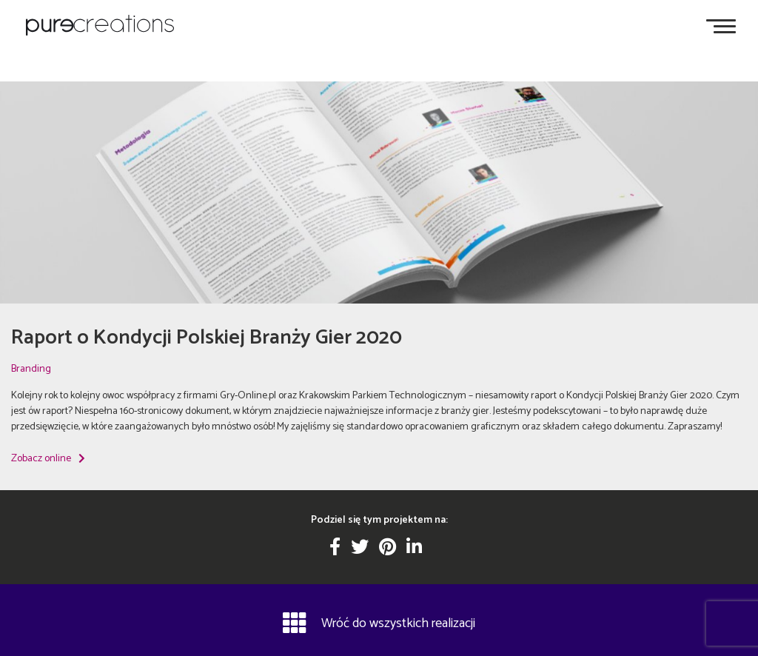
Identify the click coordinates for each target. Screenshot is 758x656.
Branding (31, 369)
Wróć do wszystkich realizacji (379, 623)
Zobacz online (48, 458)
